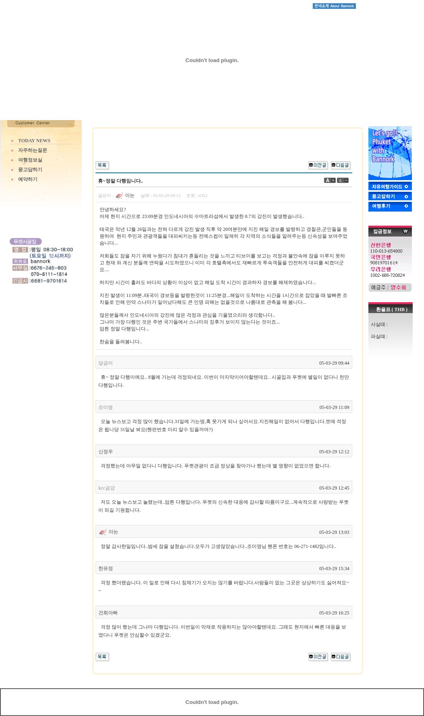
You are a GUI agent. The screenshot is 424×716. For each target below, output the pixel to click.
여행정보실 (30, 160)
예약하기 (27, 179)
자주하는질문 (32, 150)
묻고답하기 (30, 169)
